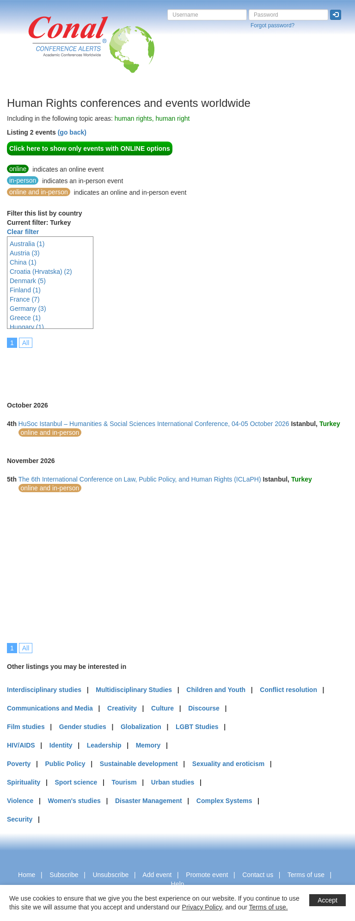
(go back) (72, 132)
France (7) (25, 299)
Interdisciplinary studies (44, 689)
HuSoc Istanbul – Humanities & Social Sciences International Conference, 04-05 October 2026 (153, 423)
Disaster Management (148, 800)
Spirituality (23, 782)
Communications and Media (50, 708)
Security (19, 819)
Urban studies (172, 782)
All (26, 342)
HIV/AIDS (21, 745)
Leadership (104, 745)
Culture (162, 708)
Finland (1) (25, 290)
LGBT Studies (197, 726)
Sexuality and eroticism (228, 763)
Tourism (124, 782)
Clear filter (23, 231)
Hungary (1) (27, 327)
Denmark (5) (28, 280)
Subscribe (63, 874)
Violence (20, 800)
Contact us (257, 874)
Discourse (204, 708)
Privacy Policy (202, 907)
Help (177, 884)
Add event (156, 874)
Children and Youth (215, 689)
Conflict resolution (288, 689)
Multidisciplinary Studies (134, 689)
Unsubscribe (110, 874)
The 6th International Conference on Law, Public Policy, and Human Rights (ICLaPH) (139, 479)
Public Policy (65, 763)
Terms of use (306, 874)
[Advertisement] (175, 368)
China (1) (23, 262)
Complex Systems (224, 800)
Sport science (76, 782)
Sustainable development (139, 763)
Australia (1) (27, 243)
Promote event (207, 874)
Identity (61, 745)
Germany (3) (28, 308)
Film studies (26, 726)
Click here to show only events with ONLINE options (89, 148)
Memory (148, 745)
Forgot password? (272, 25)
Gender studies (82, 726)
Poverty (19, 763)
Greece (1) (25, 317)
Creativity (122, 708)
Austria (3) (25, 253)
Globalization (141, 726)
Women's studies (74, 800)
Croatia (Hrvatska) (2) (41, 271)
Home (26, 874)
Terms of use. (268, 907)
